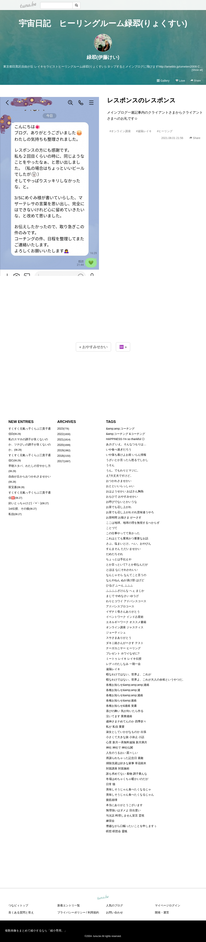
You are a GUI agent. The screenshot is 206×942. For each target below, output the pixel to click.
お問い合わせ (114, 912)
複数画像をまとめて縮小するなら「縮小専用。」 (36, 930)
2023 (60, 428)
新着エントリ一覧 (68, 905)
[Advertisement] (103, 317)
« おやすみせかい (93, 347)
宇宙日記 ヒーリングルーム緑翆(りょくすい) (103, 23)
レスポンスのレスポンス (141, 100)
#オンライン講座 (120, 131)
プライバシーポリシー (71, 912)
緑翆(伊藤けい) (103, 57)
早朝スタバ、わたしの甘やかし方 (29, 465)
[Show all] (197, 69)
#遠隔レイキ (144, 131)
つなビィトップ (18, 905)
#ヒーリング (165, 131)
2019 (60, 450)
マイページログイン (167, 905)
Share (196, 80)
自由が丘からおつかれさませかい (29, 476)
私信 (11, 514)
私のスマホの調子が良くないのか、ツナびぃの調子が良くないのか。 (29, 444)
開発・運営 (162, 912)
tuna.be (103, 897)
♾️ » (123, 347)
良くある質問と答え (21, 912)
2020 (60, 444)
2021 (60, 439)
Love (180, 80)
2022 (60, 434)
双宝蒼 (12, 487)
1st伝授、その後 (18, 508)
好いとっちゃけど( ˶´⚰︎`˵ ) (24, 503)
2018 (60, 455)
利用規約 (93, 912)
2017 (60, 461)
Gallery (163, 80)
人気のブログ (114, 905)
